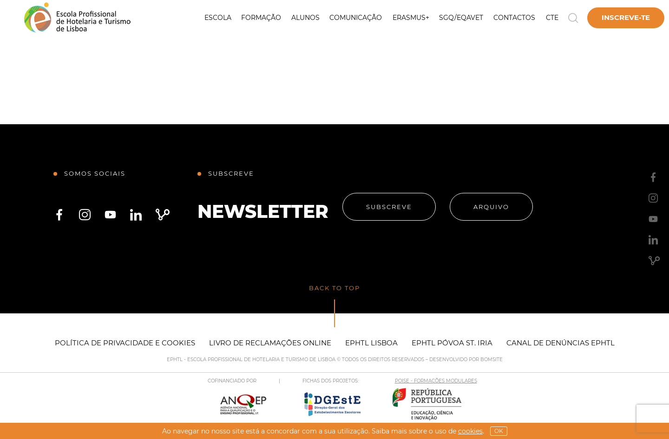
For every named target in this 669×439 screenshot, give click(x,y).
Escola (217, 17)
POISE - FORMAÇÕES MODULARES (436, 381)
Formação (261, 17)
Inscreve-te (626, 17)
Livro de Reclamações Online (270, 342)
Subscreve (389, 206)
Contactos (514, 17)
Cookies (470, 431)
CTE (552, 17)
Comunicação (355, 17)
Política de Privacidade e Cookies (125, 342)
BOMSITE (491, 359)
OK (498, 430)
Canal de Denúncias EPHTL (560, 342)
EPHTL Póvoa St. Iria (452, 342)
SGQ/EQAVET (461, 17)
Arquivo (491, 206)
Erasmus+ (411, 17)
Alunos (305, 17)
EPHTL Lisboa (371, 342)
